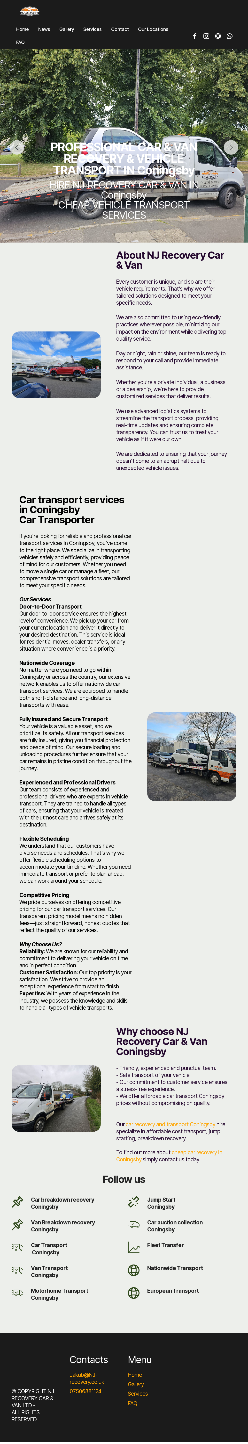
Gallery (66, 31)
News (44, 31)
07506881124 (85, 1393)
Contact (120, 31)
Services (92, 31)
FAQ (20, 44)
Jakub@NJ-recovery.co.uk (87, 1380)
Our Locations (153, 31)
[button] (17, 149)
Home (22, 31)
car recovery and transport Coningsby (170, 1126)
